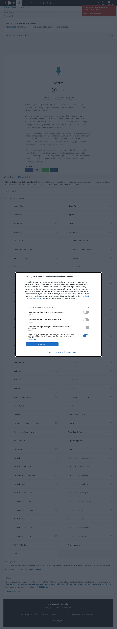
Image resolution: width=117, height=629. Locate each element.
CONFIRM (42, 344)
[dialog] (58, 314)
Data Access (58, 352)
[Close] (97, 277)
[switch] (86, 312)
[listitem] (58, 307)
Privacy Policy (71, 352)
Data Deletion (46, 352)
